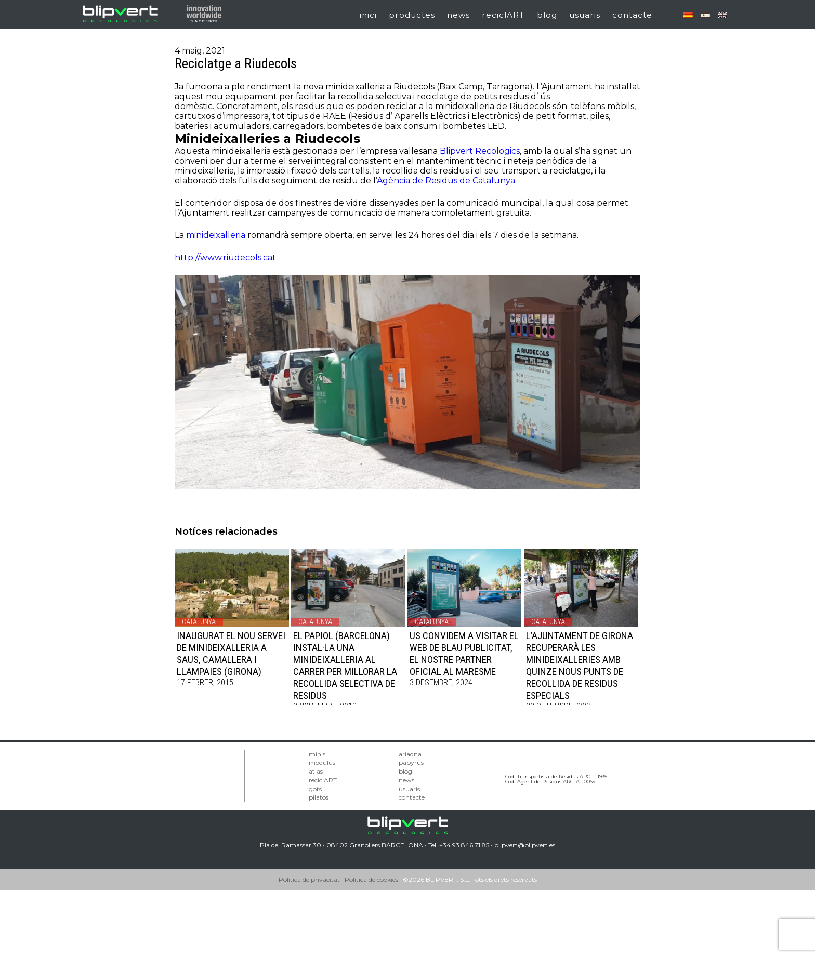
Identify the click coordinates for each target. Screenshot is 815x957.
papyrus (411, 762)
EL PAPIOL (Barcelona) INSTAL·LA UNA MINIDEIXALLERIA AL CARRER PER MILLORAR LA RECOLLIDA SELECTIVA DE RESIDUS (345, 665)
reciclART (503, 15)
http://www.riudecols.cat (225, 257)
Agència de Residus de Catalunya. (447, 180)
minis (317, 754)
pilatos (318, 797)
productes (412, 15)
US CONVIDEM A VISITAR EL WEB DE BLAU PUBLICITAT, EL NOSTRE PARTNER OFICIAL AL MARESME (464, 653)
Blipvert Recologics (480, 151)
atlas (316, 771)
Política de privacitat (309, 879)
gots (315, 789)
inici (368, 15)
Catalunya (199, 622)
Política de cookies (371, 879)
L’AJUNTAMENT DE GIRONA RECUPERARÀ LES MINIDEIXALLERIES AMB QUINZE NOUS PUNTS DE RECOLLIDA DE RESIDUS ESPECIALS (579, 665)
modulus (322, 762)
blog (547, 15)
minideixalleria (215, 235)
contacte (632, 15)
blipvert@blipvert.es (524, 845)
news (458, 15)
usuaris (584, 15)
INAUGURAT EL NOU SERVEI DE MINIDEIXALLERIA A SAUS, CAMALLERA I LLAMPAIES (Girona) (231, 653)
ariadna (410, 754)
